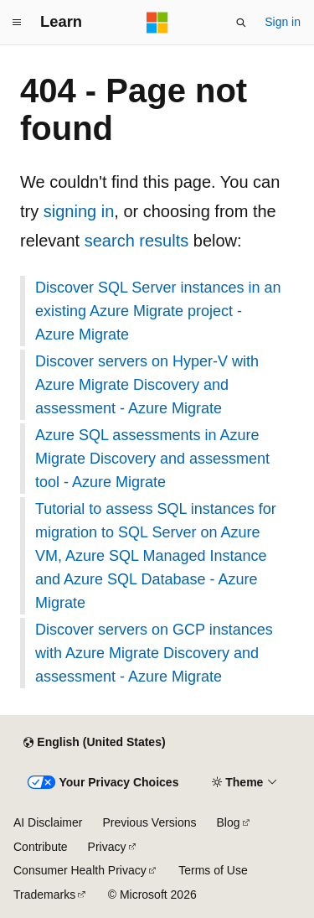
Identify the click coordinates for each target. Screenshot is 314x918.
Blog (228, 822)
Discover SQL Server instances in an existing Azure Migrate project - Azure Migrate (158, 311)
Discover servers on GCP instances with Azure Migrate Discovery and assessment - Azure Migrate (154, 653)
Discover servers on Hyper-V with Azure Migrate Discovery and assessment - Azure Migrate (147, 385)
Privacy (107, 846)
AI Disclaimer (47, 822)
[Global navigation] (16, 23)
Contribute (40, 846)
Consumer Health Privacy (80, 870)
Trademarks (44, 894)
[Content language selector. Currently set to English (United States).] (94, 742)
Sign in (283, 22)
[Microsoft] (157, 23)
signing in (79, 211)
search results (137, 240)
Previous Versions (149, 822)
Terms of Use (212, 870)
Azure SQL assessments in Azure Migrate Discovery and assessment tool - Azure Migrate (152, 458)
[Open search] (241, 23)
